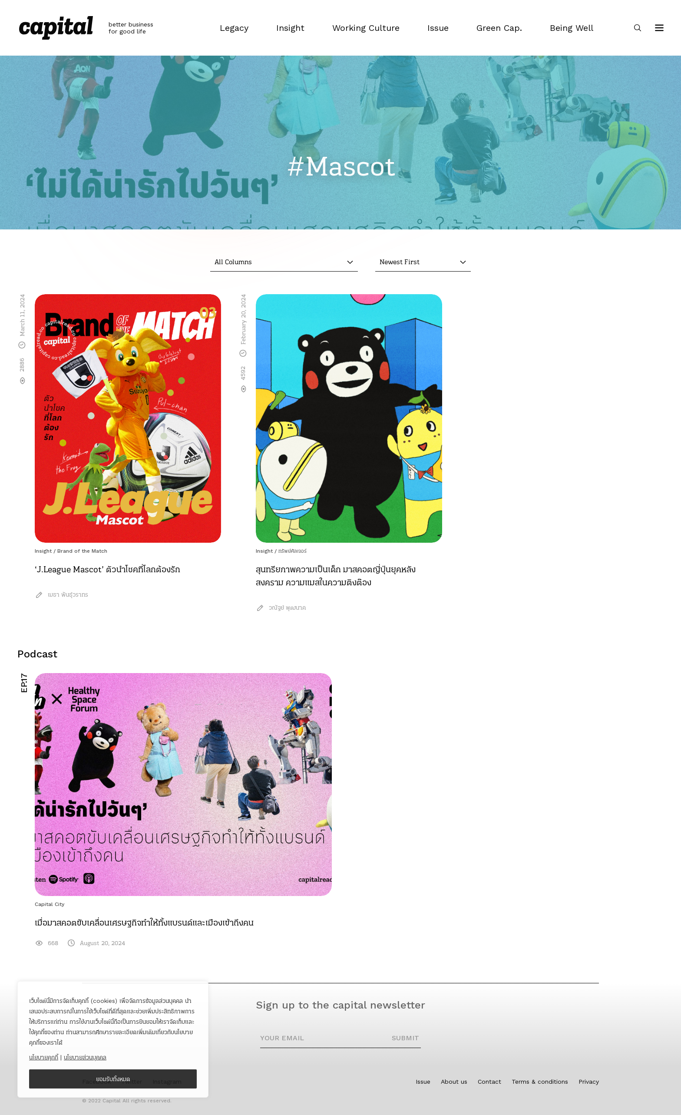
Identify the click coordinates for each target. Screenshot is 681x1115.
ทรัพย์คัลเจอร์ (292, 551)
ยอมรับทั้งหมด (113, 1078)
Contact (489, 1081)
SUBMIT (405, 1038)
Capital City (49, 904)
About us (454, 1081)
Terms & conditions (540, 1081)
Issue (423, 1081)
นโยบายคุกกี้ (43, 1057)
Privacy (589, 1081)
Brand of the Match (82, 551)
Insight (43, 551)
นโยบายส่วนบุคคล (85, 1057)
